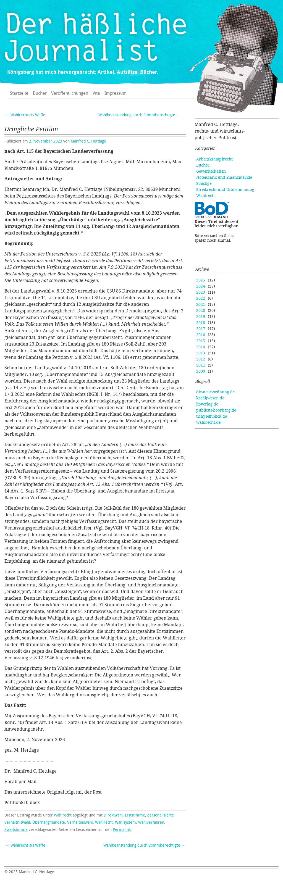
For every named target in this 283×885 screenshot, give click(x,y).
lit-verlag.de (207, 404)
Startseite (19, 93)
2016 (200, 335)
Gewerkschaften (211, 171)
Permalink (122, 829)
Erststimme (135, 815)
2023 (200, 292)
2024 (200, 286)
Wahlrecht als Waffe (25, 115)
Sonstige (203, 183)
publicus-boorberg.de (216, 410)
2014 (200, 347)
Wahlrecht (63, 815)
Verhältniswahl (80, 822)
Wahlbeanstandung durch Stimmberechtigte (139, 115)
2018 (200, 323)
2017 (200, 329)
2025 (200, 280)
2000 (200, 371)
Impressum (115, 93)
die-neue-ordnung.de (215, 392)
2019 (200, 317)
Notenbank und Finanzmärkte (224, 177)
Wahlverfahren (151, 822)
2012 (200, 359)
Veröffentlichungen (69, 93)
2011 (200, 365)
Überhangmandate (48, 822)
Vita (96, 93)
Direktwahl (113, 815)
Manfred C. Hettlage (88, 141)
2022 (200, 298)
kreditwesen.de (210, 398)
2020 (200, 311)
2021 (200, 304)
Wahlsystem (125, 822)
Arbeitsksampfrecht (214, 159)
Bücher (40, 93)
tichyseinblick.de (211, 416)
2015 (200, 341)
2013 (200, 353)
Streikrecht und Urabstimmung (225, 190)
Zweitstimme (16, 829)
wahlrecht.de (208, 422)
